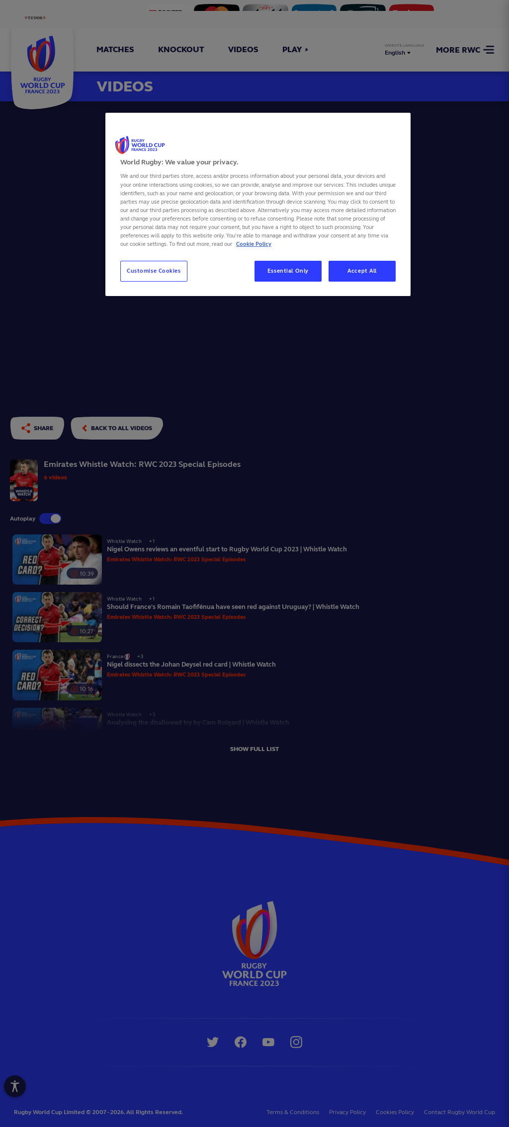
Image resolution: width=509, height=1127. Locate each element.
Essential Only (288, 270)
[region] (258, 204)
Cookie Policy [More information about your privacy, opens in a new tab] (253, 243)
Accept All (362, 270)
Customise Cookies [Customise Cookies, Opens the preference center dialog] (154, 270)
